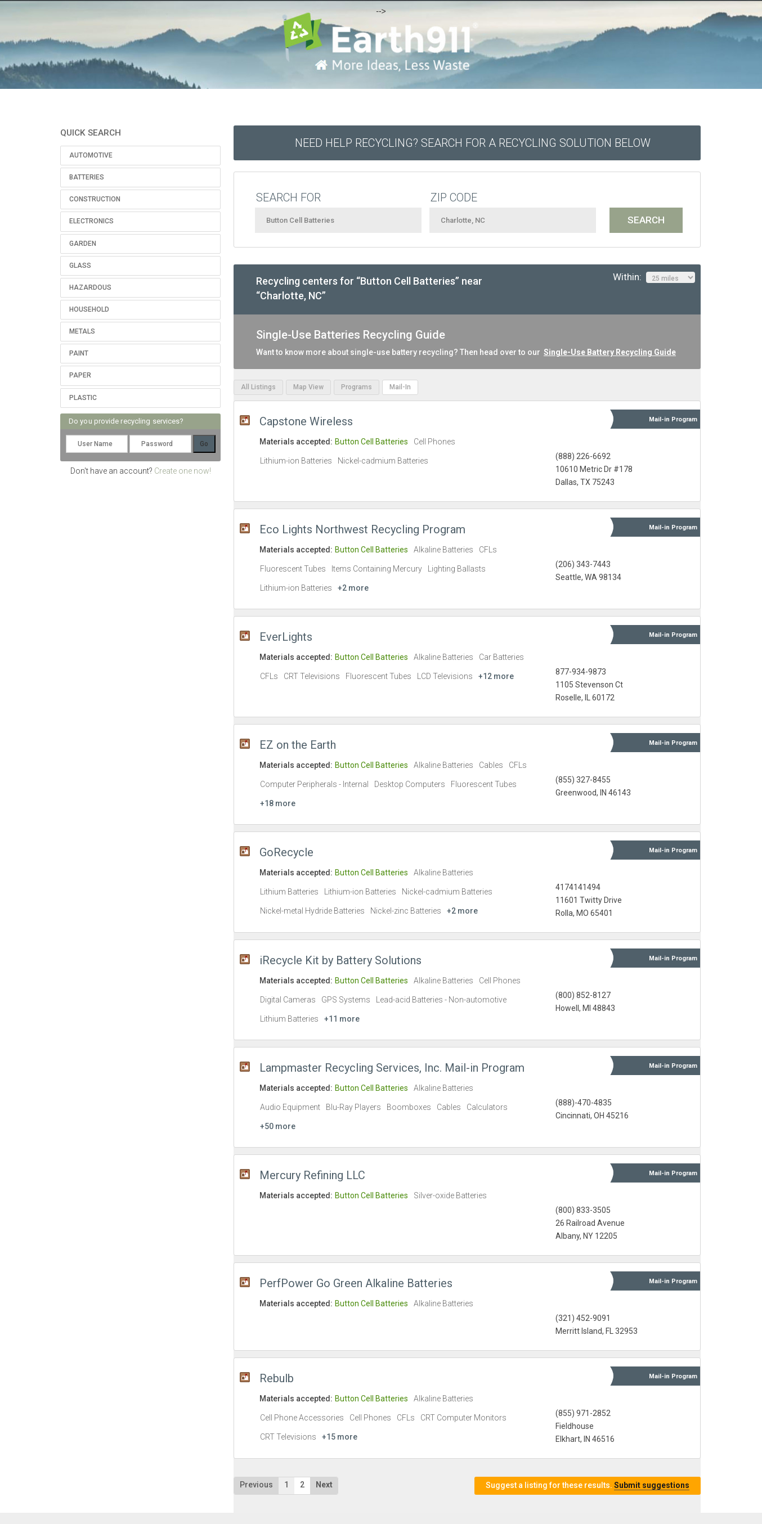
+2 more (353, 587)
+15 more (339, 1436)
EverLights (285, 637)
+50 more (277, 1126)
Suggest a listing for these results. (587, 1485)
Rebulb (276, 1378)
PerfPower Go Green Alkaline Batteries (355, 1283)
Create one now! (182, 470)
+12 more (496, 676)
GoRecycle (286, 852)
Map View (308, 387)
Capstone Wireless (306, 421)
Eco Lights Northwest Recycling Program (362, 529)
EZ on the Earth (297, 745)
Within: (654, 277)
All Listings (258, 387)
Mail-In (400, 387)
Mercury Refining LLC (312, 1175)
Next (324, 1484)
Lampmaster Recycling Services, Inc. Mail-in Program (392, 1068)
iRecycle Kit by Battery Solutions (340, 960)
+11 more (342, 1018)
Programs (356, 387)
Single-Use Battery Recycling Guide (610, 352)
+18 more (277, 803)
